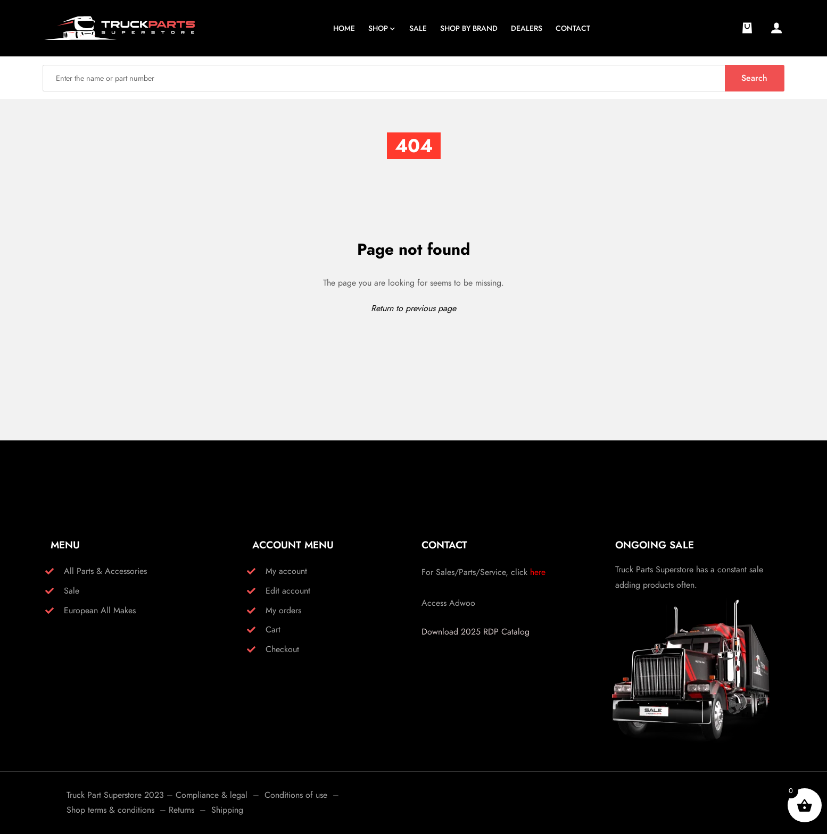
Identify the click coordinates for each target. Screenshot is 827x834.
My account (286, 571)
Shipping (227, 810)
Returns (181, 810)
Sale (71, 591)
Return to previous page (413, 308)
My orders (283, 610)
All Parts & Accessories (105, 571)
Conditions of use (295, 795)
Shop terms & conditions (110, 810)
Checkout (282, 649)
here (537, 572)
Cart (273, 629)
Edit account (288, 591)
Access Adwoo (448, 603)
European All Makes (100, 610)
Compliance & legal (211, 795)
